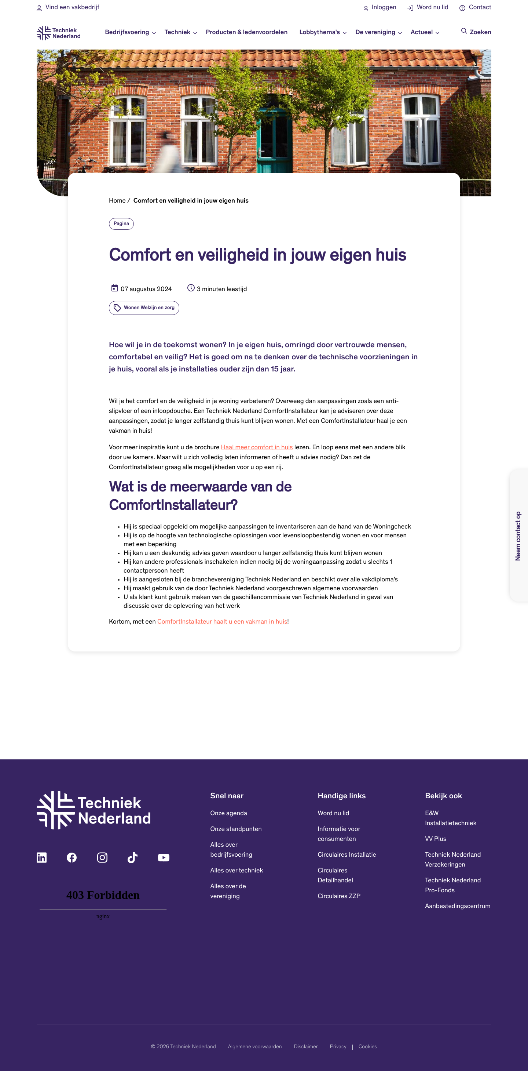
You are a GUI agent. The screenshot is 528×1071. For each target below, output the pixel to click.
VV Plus (435, 839)
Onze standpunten (236, 829)
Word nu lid (333, 813)
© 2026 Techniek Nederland (183, 1047)
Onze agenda (228, 813)
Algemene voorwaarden (255, 1047)
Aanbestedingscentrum (458, 906)
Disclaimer (306, 1047)
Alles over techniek (236, 871)
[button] (68, 8)
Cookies (368, 1047)
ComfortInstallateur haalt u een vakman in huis (222, 622)
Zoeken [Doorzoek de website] (480, 32)
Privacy (338, 1047)
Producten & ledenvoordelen (246, 32)
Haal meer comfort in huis (257, 447)
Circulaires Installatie (347, 855)
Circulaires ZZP (339, 896)
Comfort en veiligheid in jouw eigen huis (191, 201)
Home (117, 201)
